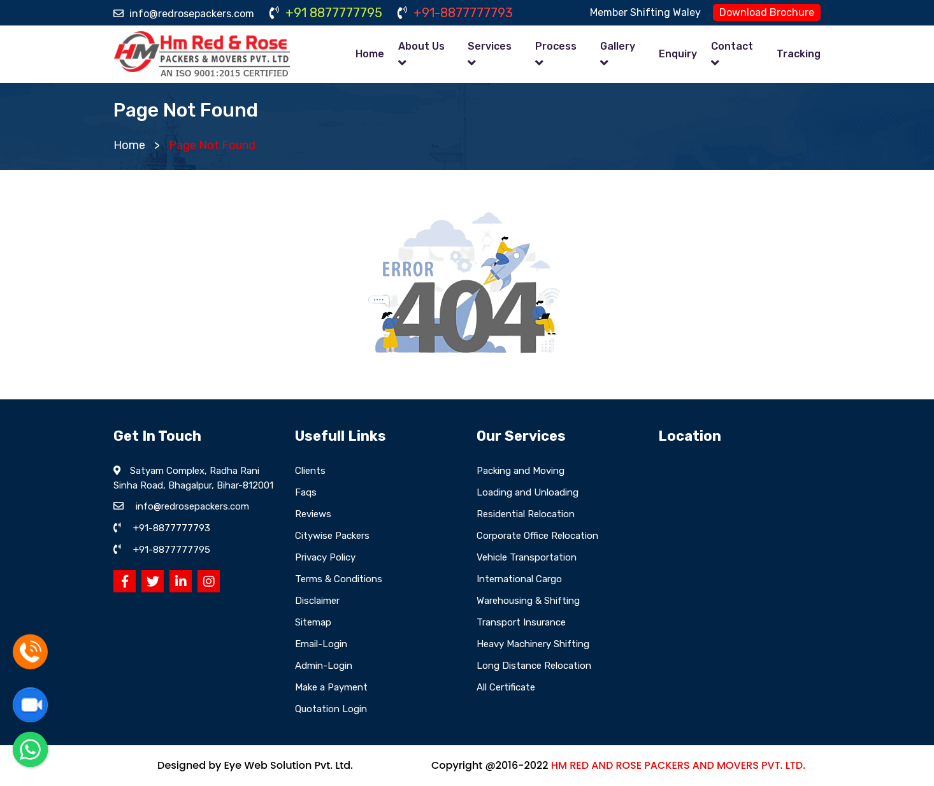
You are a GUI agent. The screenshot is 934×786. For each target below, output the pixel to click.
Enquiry (678, 54)
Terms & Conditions (338, 579)
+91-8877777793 (455, 12)
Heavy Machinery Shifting (533, 644)
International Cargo (519, 579)
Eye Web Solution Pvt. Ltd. (288, 765)
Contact (732, 46)
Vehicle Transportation (527, 557)
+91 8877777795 (325, 12)
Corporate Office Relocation (537, 535)
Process (556, 46)
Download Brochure (766, 12)
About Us (421, 46)
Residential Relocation (526, 514)
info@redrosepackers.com (183, 14)
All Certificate (506, 687)
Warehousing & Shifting (528, 600)
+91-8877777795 (171, 549)
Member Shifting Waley (645, 12)
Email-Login (321, 644)
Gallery (617, 46)
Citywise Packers (332, 535)
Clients (310, 470)
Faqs (306, 492)
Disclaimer (317, 600)
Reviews (313, 514)
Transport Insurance (521, 622)
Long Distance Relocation (534, 665)
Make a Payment (331, 687)
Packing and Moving (520, 470)
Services (490, 46)
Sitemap (313, 622)
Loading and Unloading (527, 492)
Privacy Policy (325, 557)
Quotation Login (331, 709)
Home (370, 54)
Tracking (799, 54)
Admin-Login (323, 665)
